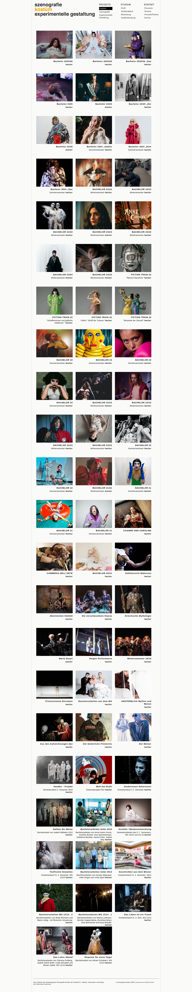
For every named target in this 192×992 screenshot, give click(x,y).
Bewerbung (126, 14)
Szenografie (104, 12)
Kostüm (103, 8)
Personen (148, 8)
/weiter (69, 64)
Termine (147, 11)
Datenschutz (149, 982)
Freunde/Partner (151, 14)
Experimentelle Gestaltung (105, 16)
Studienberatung (128, 18)
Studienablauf (127, 11)
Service (147, 18)
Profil (123, 8)
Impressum (140, 982)
